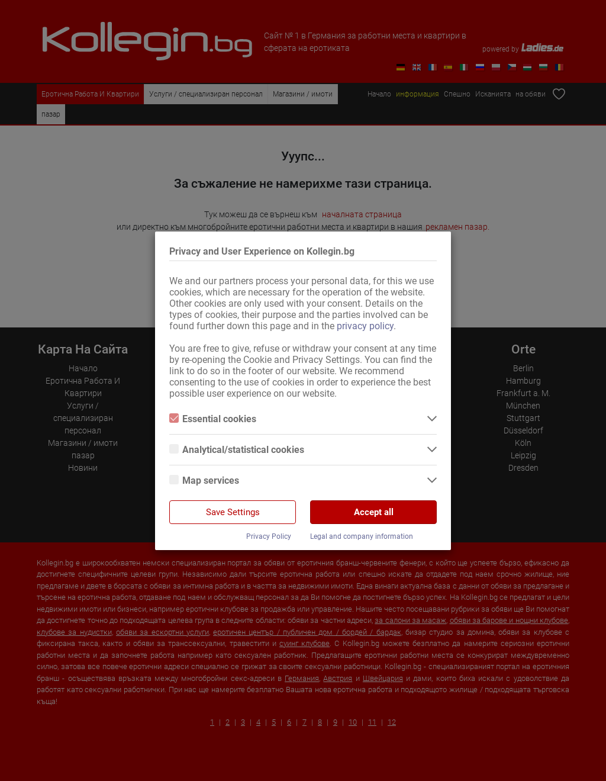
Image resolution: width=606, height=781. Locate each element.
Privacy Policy (268, 536)
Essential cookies (212, 419)
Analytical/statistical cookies (236, 449)
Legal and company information (361, 536)
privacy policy (365, 326)
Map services (204, 480)
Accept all (374, 512)
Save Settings (233, 512)
